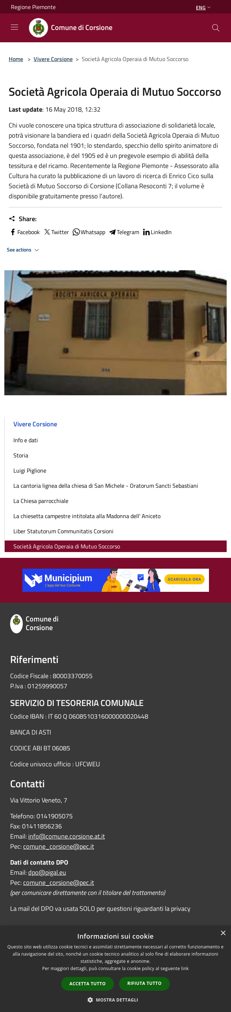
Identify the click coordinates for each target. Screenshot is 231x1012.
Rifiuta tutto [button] (144, 983)
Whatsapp (88, 232)
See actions (24, 250)
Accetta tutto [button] (87, 984)
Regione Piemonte (33, 7)
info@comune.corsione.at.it (66, 836)
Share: (23, 219)
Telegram (123, 232)
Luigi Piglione (29, 470)
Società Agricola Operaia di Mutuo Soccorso (66, 546)
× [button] (223, 933)
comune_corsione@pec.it (58, 846)
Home (16, 59)
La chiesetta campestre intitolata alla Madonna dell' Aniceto (87, 516)
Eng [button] (204, 7)
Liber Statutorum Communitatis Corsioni (63, 531)
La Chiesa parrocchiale (40, 500)
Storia (20, 455)
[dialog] (115, 969)
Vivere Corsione (53, 59)
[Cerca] (215, 27)
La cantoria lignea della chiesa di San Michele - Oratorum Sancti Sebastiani (105, 485)
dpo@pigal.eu (47, 872)
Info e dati (25, 440)
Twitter (56, 232)
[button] (115, 999)
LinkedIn (157, 232)
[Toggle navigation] (14, 27)
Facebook (24, 232)
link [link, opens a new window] (185, 968)
